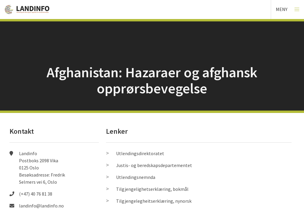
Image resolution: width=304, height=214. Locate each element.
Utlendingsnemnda (135, 177)
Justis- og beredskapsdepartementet (154, 165)
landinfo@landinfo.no (41, 206)
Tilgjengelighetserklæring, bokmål (152, 189)
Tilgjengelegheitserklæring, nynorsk (153, 201)
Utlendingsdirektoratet (140, 153)
